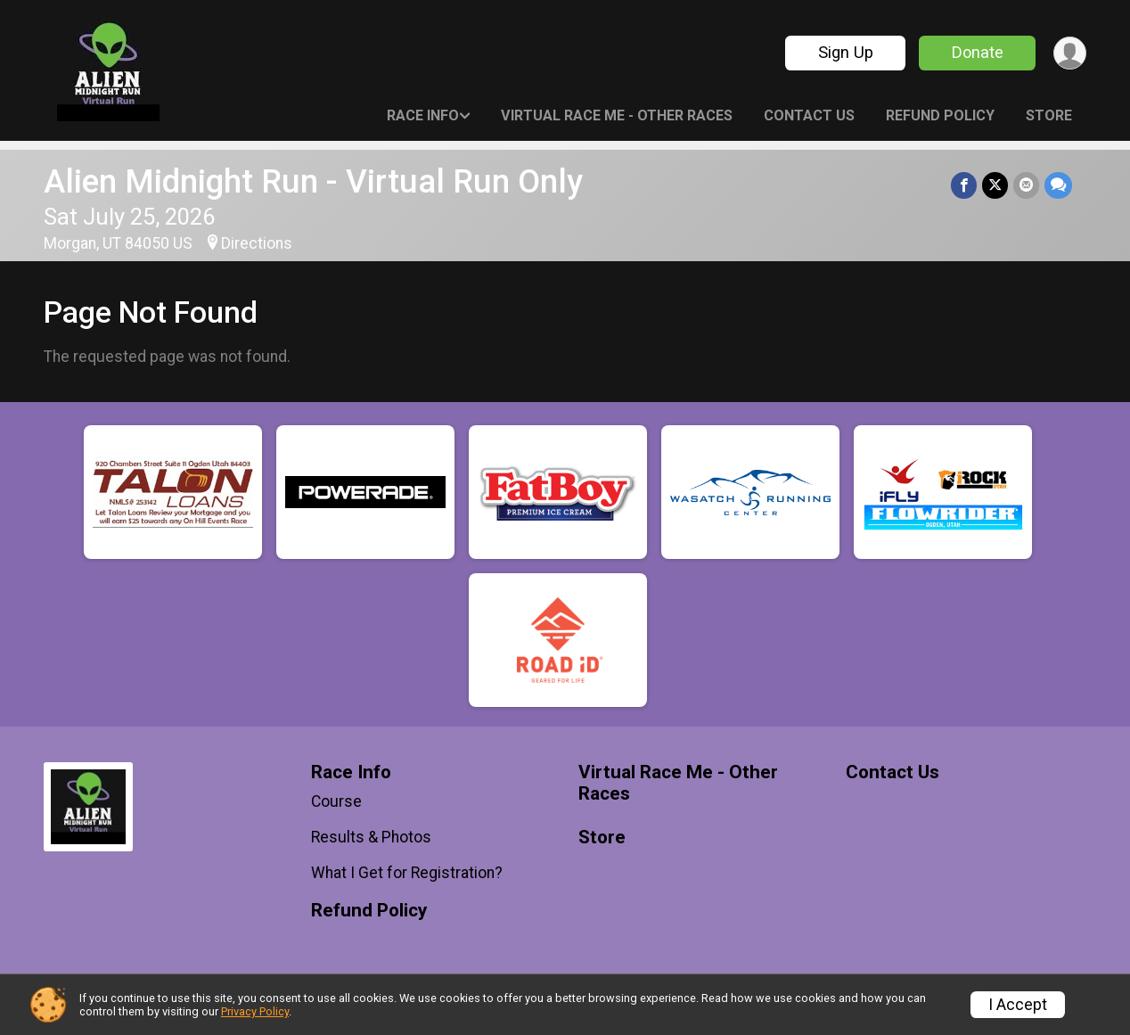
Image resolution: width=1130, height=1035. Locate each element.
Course (336, 801)
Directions (256, 243)
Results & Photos (371, 837)
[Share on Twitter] (995, 185)
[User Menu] (1069, 53)
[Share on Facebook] (964, 185)
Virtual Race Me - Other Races (617, 115)
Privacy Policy (255, 1011)
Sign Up (845, 52)
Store (1049, 115)
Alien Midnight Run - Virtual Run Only (313, 181)
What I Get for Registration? (407, 873)
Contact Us (809, 115)
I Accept (1017, 1005)
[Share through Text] (1058, 185)
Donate (977, 52)
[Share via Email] (1026, 185)
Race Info (423, 115)
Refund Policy (940, 115)
